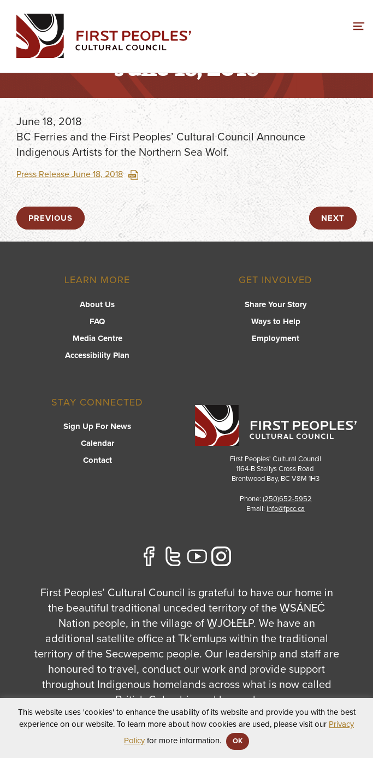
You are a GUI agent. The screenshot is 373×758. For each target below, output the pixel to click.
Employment (275, 338)
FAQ (97, 321)
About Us (97, 304)
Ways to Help (275, 321)
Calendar (97, 443)
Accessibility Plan (97, 355)
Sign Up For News (97, 426)
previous (50, 218)
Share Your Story (276, 304)
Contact (97, 460)
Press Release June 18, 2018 (77, 174)
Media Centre (97, 338)
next (333, 218)
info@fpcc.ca (286, 508)
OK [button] (237, 741)
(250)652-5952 (287, 499)
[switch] (359, 25)
